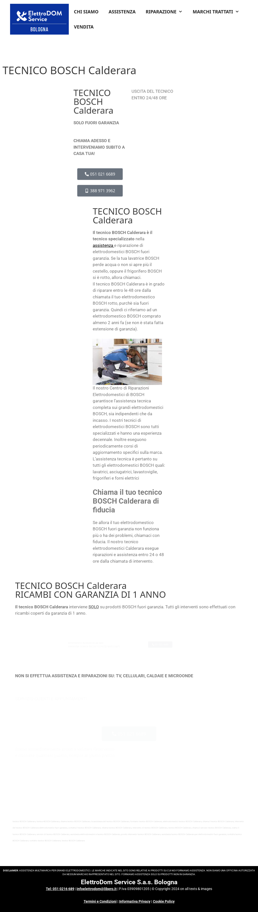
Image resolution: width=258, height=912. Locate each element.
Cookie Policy (164, 901)
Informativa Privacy (134, 901)
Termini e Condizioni (100, 901)
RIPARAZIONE (167, 11)
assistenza (103, 245)
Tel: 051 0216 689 (60, 889)
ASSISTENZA (122, 12)
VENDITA (83, 27)
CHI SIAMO (86, 12)
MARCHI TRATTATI (218, 11)
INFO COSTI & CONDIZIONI (155, 116)
